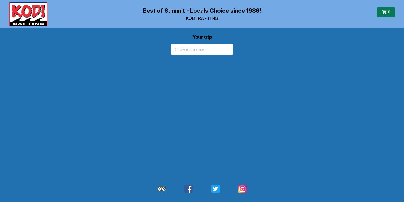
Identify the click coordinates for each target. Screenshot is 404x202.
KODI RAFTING (202, 18)
